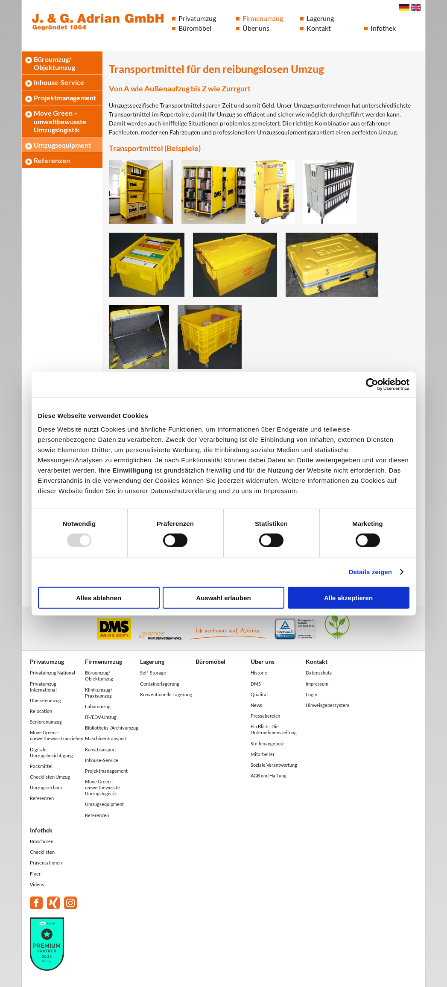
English (416, 7)
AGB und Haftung (268, 775)
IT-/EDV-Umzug (101, 717)
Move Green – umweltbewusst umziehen (56, 735)
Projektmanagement (65, 97)
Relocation (41, 711)
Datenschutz (319, 672)
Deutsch (404, 7)
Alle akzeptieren (348, 597)
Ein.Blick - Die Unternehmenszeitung (274, 729)
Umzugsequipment (62, 145)
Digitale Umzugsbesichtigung (51, 752)
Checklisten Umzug (50, 777)
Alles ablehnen (98, 597)
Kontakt (319, 28)
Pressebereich (265, 715)
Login (311, 694)
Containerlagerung (159, 683)
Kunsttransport (100, 749)
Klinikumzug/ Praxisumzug (98, 692)
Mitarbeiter (263, 754)
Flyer (35, 873)
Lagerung (320, 18)
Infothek (383, 28)
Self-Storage (153, 672)
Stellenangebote (268, 743)
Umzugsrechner (46, 787)
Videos (37, 884)
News (256, 705)
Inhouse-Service (59, 82)
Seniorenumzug (46, 721)
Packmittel (41, 766)
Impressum (317, 683)
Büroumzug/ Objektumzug (54, 63)
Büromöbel (194, 28)
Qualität (259, 694)
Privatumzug (197, 18)
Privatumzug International (43, 686)
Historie (259, 672)
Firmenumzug (262, 18)
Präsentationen (46, 862)
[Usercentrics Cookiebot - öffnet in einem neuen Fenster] (372, 384)
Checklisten (42, 852)
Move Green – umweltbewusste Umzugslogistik (60, 121)
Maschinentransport (106, 738)
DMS (256, 683)
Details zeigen (370, 571)
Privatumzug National (52, 672)
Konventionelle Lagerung (166, 694)
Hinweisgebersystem (327, 705)
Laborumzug (98, 706)
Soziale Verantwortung (274, 765)
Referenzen (52, 160)
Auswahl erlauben (223, 597)
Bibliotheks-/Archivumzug (111, 727)
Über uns (255, 28)
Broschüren (41, 841)
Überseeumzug (45, 700)
